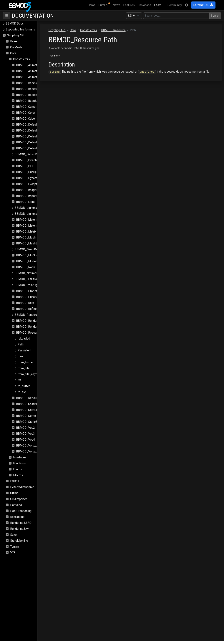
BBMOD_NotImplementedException (38, 273)
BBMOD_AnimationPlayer (32, 77)
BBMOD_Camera (27, 106)
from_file (23, 368)
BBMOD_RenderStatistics (33, 326)
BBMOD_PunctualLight (31, 297)
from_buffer (25, 362)
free (20, 356)
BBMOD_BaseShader (30, 101)
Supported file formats (20, 29)
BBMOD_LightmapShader (31, 213)
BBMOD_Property (27, 291)
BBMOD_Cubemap (28, 118)
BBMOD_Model (26, 261)
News (116, 5)
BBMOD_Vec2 (25, 427)
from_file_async (28, 374)
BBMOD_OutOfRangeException (35, 279)
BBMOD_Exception (28, 184)
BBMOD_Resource (28, 332)
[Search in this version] (176, 15)
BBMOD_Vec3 (25, 433)
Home (92, 5)
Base (13, 41)
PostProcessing (20, 511)
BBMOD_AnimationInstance (34, 71)
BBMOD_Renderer (27, 315)
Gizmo (14, 493)
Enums (17, 469)
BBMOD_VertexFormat (31, 451)
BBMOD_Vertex (26, 445)
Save (13, 534)
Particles (16, 505)
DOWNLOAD (203, 5)
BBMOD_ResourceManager (34, 398)
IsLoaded (24, 338)
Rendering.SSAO (20, 523)
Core (13, 53)
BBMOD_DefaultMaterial (32, 136)
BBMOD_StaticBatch (29, 421)
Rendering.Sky (19, 528)
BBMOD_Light (25, 202)
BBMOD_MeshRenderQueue (33, 249)
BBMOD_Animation (28, 65)
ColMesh (16, 47)
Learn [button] (158, 5)
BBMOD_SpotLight (28, 410)
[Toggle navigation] (6, 15)
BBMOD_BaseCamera (30, 83)
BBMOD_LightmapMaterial (32, 208)
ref (19, 380)
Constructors (21, 59)
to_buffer (24, 386)
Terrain (14, 546)
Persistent (24, 350)
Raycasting (17, 517)
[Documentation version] (134, 15)
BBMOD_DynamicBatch (31, 178)
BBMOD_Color (25, 112)
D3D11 (14, 481)
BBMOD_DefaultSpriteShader (34, 154)
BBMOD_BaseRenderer (31, 95)
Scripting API (15, 35)
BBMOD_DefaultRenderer (32, 142)
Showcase (144, 5)
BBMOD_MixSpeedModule (33, 255)
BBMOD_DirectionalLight (32, 160)
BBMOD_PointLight (27, 285)
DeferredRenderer (22, 487)
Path (21, 344)
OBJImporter (18, 499)
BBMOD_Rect (25, 303)
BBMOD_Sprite (26, 416)
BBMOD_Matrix (26, 231)
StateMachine (19, 540)
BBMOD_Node (25, 267)
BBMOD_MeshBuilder (30, 243)
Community (174, 5)
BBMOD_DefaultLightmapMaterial (38, 124)
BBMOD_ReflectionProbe (32, 309)
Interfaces (19, 457)
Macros (18, 475)
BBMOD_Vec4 (25, 439)
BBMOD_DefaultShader (31, 148)
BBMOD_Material (27, 219)
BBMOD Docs (15, 23)
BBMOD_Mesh (26, 237)
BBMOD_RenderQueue (31, 320)
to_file (22, 392)
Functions (19, 463)
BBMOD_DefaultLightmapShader (37, 130)
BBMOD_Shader (26, 404)
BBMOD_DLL (25, 166)
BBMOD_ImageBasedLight (33, 190)
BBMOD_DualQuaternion (32, 172)
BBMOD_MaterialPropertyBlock (36, 225)
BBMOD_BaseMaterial (30, 89)
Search (215, 15)
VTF (12, 552)
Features (129, 5)
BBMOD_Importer (27, 196)
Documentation (33, 15)
